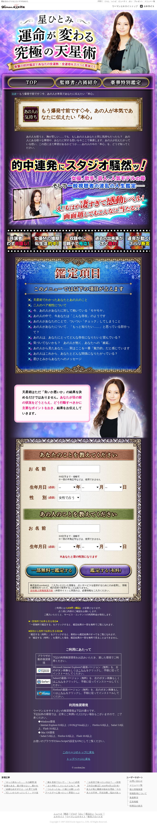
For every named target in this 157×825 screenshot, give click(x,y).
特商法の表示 (136, 806)
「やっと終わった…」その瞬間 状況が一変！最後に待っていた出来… (37, 782)
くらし (107, 1)
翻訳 (66, 814)
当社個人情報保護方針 (41, 590)
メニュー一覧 (150, 1)
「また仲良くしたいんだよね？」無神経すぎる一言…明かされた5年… (79, 785)
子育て (100, 1)
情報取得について (138, 793)
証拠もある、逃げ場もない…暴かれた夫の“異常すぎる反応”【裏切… (37, 785)
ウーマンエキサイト (76, 816)
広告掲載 (134, 801)
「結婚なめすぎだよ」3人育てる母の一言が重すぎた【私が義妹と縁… (38, 789)
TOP (14, 93)
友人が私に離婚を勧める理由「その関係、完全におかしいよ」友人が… (120, 789)
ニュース (58, 814)
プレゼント (138, 1)
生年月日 (38, 487)
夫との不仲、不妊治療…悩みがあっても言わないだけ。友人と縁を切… (120, 792)
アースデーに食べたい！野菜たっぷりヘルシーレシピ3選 (72, 792)
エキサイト (149, 6)
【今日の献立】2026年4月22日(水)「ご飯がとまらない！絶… (115, 785)
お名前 (38, 469)
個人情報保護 (136, 789)
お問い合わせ (136, 781)
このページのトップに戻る (78, 752)
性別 (42, 497)
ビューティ (122, 1)
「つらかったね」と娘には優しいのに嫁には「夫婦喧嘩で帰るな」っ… (79, 789)
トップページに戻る (78, 759)
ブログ (74, 814)
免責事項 (134, 797)
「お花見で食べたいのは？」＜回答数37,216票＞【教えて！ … (116, 782)
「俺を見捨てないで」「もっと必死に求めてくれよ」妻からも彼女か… (79, 782)
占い (130, 1)
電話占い (89, 814)
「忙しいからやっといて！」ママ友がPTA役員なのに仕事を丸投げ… (37, 792)
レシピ (114, 1)
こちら (82, 670)
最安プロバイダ (95, 816)
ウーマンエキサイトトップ (125, 6)
